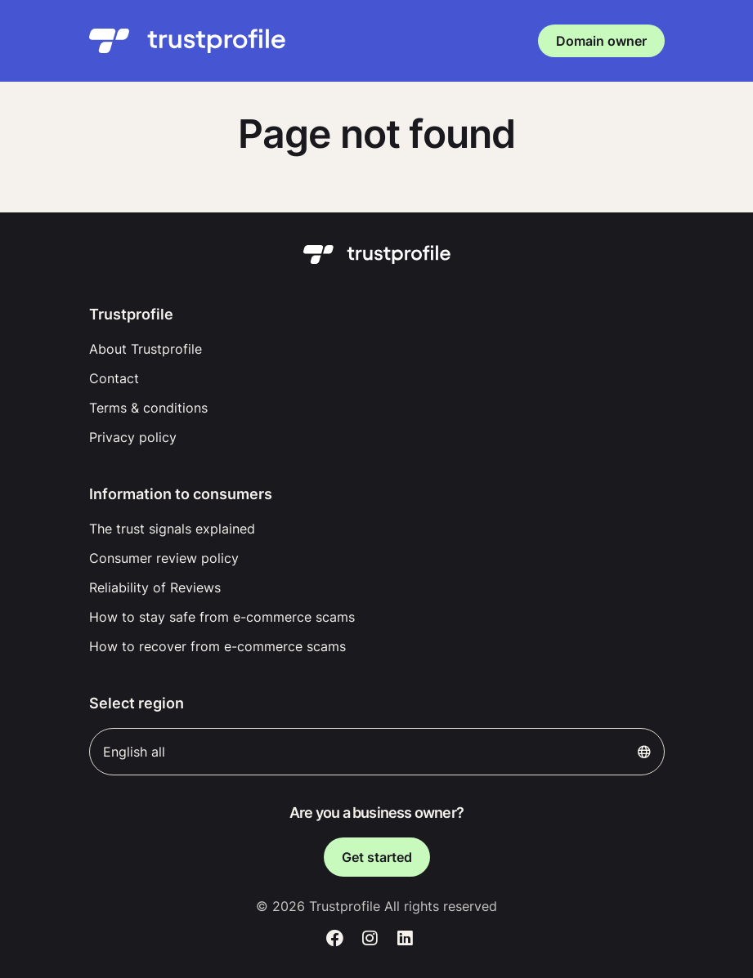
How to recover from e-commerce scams (217, 646)
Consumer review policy (164, 558)
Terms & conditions (148, 408)
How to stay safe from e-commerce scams (222, 617)
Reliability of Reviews (155, 587)
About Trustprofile (145, 349)
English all (377, 752)
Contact (114, 378)
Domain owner (601, 41)
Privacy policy (133, 437)
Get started (377, 857)
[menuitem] (377, 349)
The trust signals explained (172, 528)
